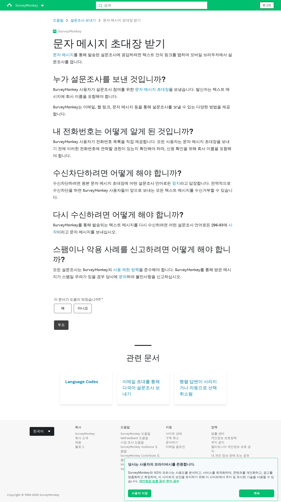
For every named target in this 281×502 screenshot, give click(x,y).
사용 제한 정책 (126, 269)
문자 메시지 (63, 54)
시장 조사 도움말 (132, 442)
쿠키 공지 (172, 481)
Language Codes (81, 382)
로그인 (267, 5)
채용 (78, 442)
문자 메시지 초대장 (152, 89)
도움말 (58, 20)
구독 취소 (172, 438)
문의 (123, 276)
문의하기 (172, 442)
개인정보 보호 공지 (152, 481)
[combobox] (42, 431)
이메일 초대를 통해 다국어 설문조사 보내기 (141, 388)
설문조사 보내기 (83, 20)
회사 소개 (81, 438)
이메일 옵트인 (175, 447)
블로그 (79, 447)
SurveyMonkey (85, 434)
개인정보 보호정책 (224, 438)
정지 (176, 183)
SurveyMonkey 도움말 (135, 434)
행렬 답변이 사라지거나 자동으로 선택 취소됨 (198, 388)
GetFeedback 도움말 (134, 438)
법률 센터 (217, 434)
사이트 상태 (174, 434)
